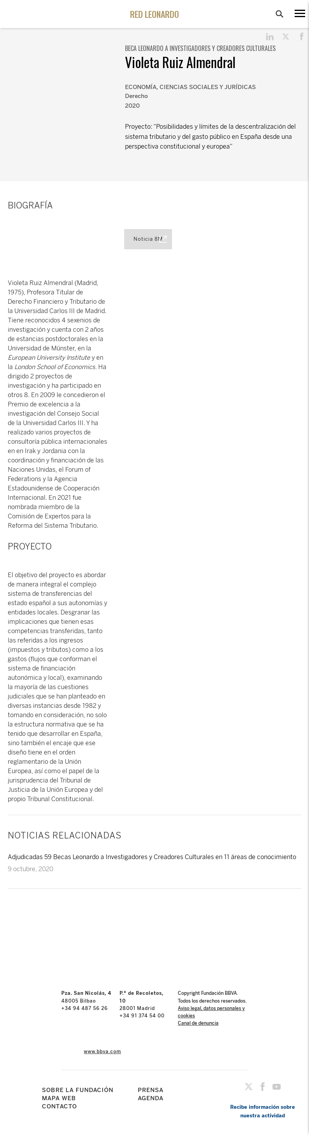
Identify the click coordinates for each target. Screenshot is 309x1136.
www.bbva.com (102, 1051)
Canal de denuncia (198, 1023)
